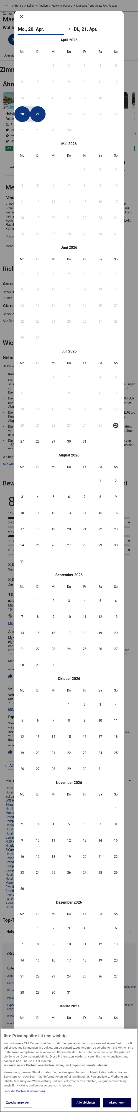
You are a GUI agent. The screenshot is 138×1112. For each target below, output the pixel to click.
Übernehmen (69, 999)
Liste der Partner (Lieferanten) (24, 1092)
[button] (53, 159)
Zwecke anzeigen (18, 1104)
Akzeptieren (117, 1104)
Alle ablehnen (86, 1104)
